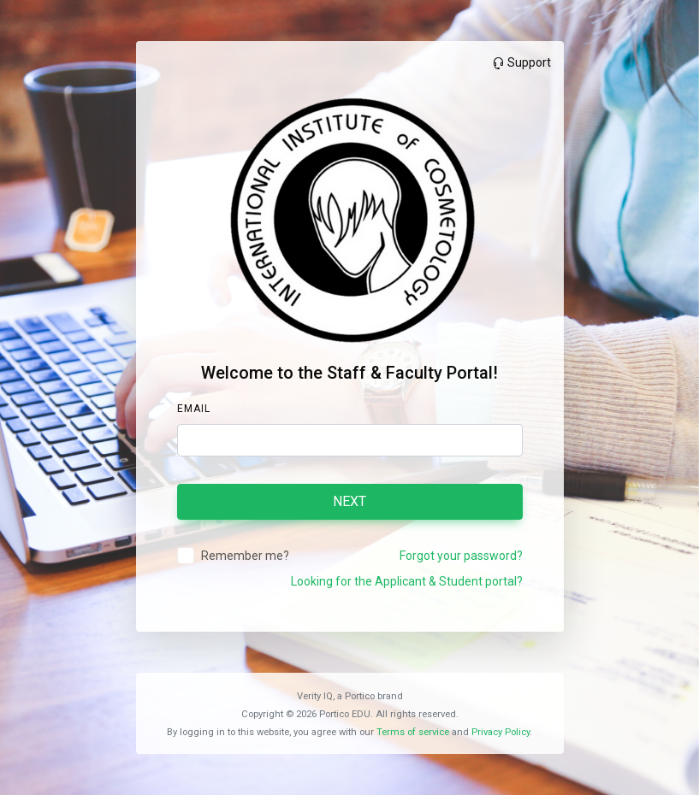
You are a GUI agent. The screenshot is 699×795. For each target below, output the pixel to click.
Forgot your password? (461, 555)
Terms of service (412, 732)
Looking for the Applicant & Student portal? (407, 581)
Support (521, 62)
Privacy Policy (500, 732)
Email (193, 408)
